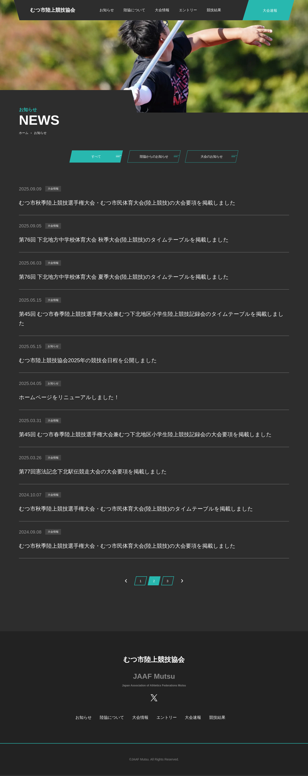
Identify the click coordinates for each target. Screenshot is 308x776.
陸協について (134, 10)
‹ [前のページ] (126, 581)
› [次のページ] (182, 581)
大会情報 (162, 10)
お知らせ (107, 10)
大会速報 (193, 719)
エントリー (188, 10)
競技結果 (214, 10)
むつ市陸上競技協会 (52, 10)
